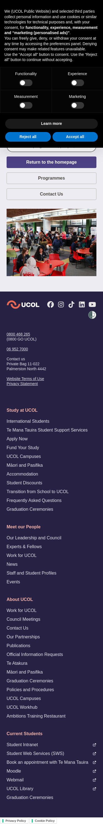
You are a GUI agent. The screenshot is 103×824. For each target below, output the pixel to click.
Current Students (25, 733)
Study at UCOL (22, 410)
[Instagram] (61, 304)
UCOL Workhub (22, 707)
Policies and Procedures (30, 689)
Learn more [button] (51, 123)
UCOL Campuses (24, 456)
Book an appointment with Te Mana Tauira (51, 762)
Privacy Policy (15, 820)
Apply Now (17, 438)
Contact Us (51, 194)
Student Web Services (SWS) (51, 753)
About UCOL (20, 599)
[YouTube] (92, 304)
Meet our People (24, 526)
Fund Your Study (23, 447)
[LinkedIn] (82, 304)
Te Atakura (17, 663)
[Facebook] (50, 304)
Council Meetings (23, 619)
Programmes (51, 178)
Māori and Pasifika (25, 465)
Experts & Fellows (24, 546)
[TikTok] (71, 304)
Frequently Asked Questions (34, 500)
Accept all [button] (75, 136)
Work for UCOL (22, 555)
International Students (28, 421)
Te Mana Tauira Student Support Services (47, 430)
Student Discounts (24, 482)
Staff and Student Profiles (31, 573)
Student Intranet (51, 744)
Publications (18, 645)
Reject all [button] (28, 136)
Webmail (51, 780)
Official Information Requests (35, 654)
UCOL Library (51, 788)
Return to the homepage (51, 162)
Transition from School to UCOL (38, 491)
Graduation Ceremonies (30, 509)
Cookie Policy (45, 820)
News (12, 564)
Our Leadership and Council (34, 537)
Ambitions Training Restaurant (36, 716)
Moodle (51, 771)
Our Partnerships (23, 637)
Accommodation (22, 474)
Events (13, 581)
